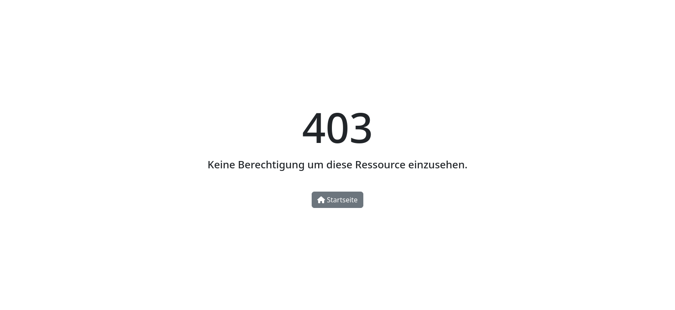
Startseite (337, 200)
